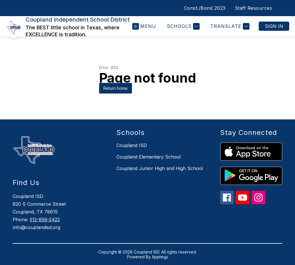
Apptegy (160, 256)
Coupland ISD (131, 145)
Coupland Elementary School (148, 157)
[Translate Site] (229, 26)
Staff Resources (253, 8)
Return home (115, 88)
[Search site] (283, 8)
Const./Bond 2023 (205, 8)
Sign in (274, 26)
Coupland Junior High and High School (159, 168)
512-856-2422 (45, 219)
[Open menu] (144, 26)
